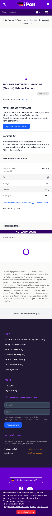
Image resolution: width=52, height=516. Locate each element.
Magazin (12, 12)
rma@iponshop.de (35, 449)
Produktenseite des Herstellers (18, 202)
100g (47, 189)
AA (30, 23)
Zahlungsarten (11, 369)
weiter (25, 99)
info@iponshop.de (35, 453)
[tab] (26, 79)
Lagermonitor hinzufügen (16, 126)
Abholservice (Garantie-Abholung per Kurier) (24, 339)
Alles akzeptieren (26, 512)
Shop (4, 12)
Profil (7, 380)
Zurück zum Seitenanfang (26, 313)
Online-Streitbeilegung (14, 354)
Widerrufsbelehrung (13, 349)
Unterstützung (12, 435)
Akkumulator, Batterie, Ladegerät (35, 20)
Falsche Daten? (42, 202)
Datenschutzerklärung (14, 359)
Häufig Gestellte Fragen (15, 344)
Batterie (24, 23)
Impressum (42, 506)
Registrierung (10, 390)
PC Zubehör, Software (12, 20)
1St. (47, 183)
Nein (47, 195)
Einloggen (9, 385)
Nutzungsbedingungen (13, 419)
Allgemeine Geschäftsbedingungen (20, 506)
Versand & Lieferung (13, 364)
